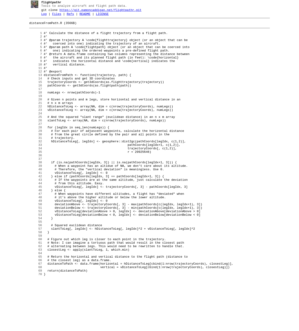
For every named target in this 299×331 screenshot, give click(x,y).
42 (33, 208)
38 (33, 192)
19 (33, 112)
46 (33, 225)
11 (33, 78)
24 (33, 133)
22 (33, 125)
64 (33, 301)
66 (33, 309)
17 (33, 104)
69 (33, 322)
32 (33, 166)
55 (33, 263)
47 (33, 229)
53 (33, 255)
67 (33, 313)
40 (33, 200)
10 (33, 74)
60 (33, 284)
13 (33, 87)
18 (33, 108)
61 (33, 288)
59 (33, 280)
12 (33, 83)
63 (33, 296)
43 (33, 213)
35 (33, 179)
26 (33, 141)
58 (33, 275)
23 (33, 129)
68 (33, 317)
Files (55, 16)
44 (33, 217)
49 (33, 238)
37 (33, 187)
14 (33, 91)
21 (33, 120)
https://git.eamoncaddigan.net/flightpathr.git (99, 11)
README (83, 16)
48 (33, 234)
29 (33, 154)
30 (33, 158)
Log (42, 16)
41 (33, 204)
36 (33, 183)
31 (33, 162)
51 (33, 246)
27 (33, 145)
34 (33, 175)
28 (33, 150)
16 (33, 99)
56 (33, 267)
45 (33, 221)
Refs (68, 16)
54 (33, 259)
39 (33, 196)
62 (33, 292)
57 (33, 271)
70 (33, 326)
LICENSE (100, 16)
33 (33, 171)
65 (33, 305)
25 (33, 137)
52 (33, 250)
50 (33, 242)
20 (33, 116)
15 (33, 95)
